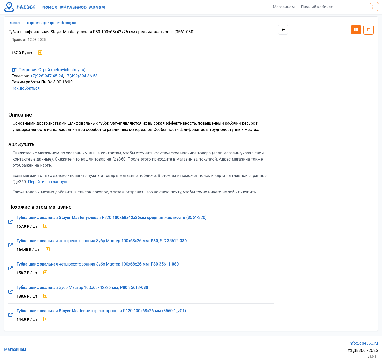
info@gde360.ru (363, 343)
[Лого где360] (54, 7)
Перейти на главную (47, 181)
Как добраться (26, 88)
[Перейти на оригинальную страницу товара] (10, 222)
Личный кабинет (317, 7)
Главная (14, 23)
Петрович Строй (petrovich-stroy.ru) (51, 23)
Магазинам (284, 7)
